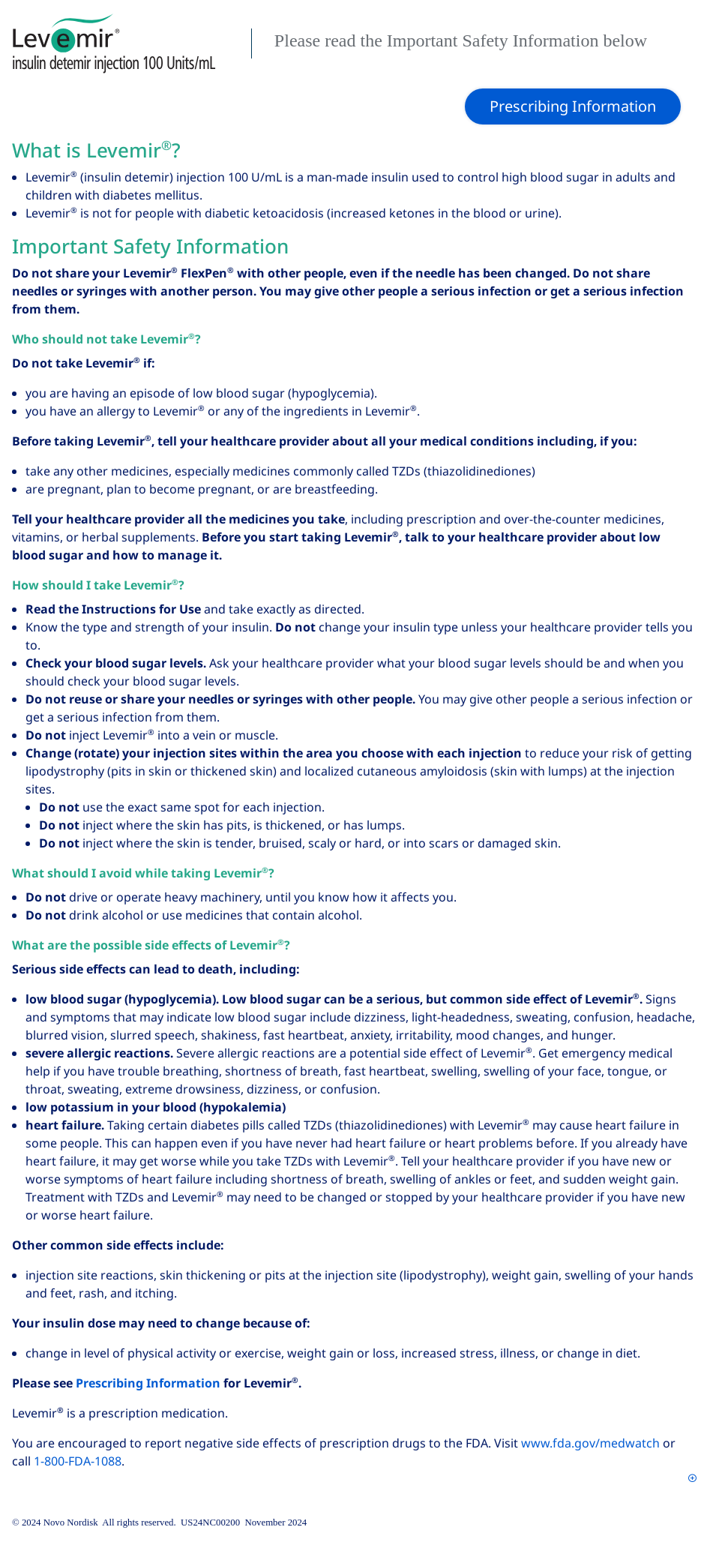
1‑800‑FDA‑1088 (77, 1461)
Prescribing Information (148, 1383)
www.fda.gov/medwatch (590, 1443)
